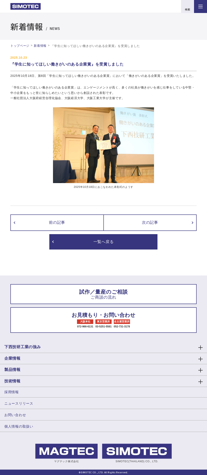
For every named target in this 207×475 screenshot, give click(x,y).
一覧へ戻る (103, 242)
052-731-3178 (122, 326)
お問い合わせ (15, 415)
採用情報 (11, 392)
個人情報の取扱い (18, 426)
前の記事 (57, 222)
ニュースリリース (18, 403)
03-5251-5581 (103, 326)
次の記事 (150, 222)
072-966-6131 (85, 326)
